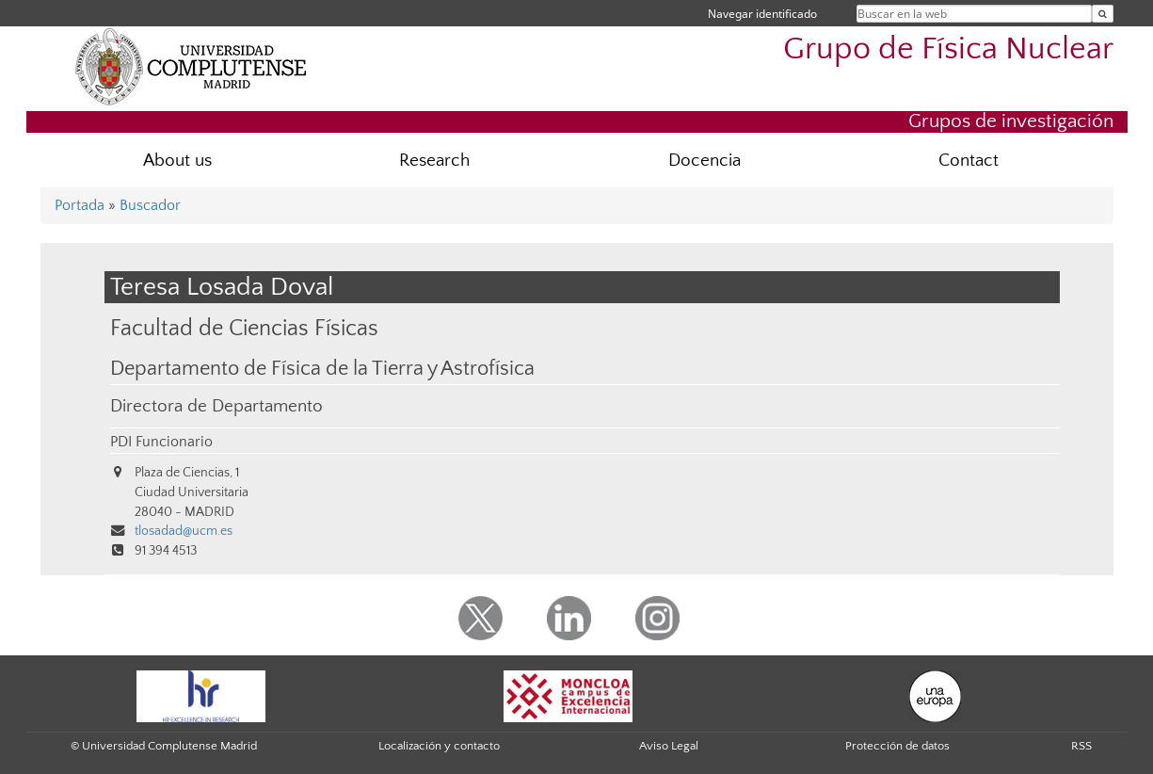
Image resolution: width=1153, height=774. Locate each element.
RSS (1081, 745)
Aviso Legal (668, 745)
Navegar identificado (762, 14)
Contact (968, 160)
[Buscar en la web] (1102, 14)
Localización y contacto (439, 745)
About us (177, 160)
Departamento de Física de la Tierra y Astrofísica (322, 369)
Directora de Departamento (216, 406)
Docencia (704, 160)
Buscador (150, 205)
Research (434, 160)
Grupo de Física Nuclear (948, 49)
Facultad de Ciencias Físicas (244, 328)
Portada (79, 205)
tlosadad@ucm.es (183, 531)
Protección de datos (897, 745)
